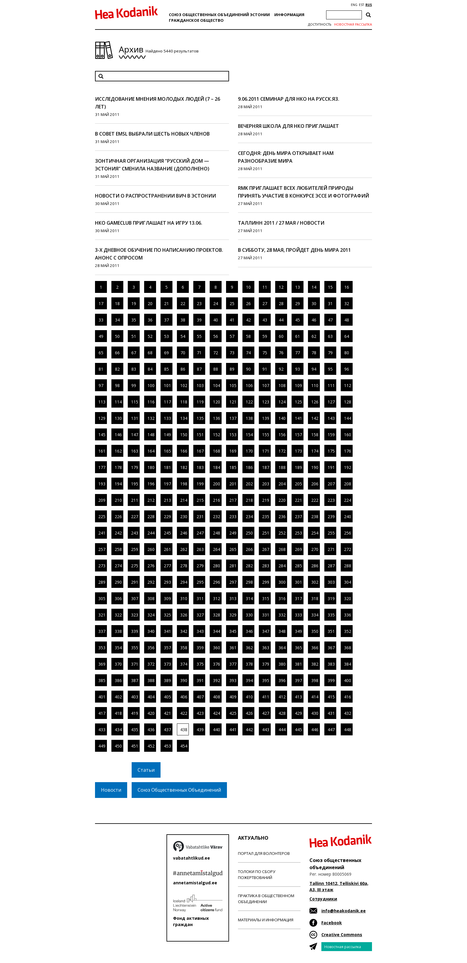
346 (249, 631)
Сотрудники (323, 899)
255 (331, 533)
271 (331, 549)
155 (265, 434)
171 (265, 451)
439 (200, 729)
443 (265, 729)
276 (151, 566)
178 (118, 467)
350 (314, 631)
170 (249, 451)
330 (249, 615)
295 (200, 582)
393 (232, 680)
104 (216, 385)
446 (314, 729)
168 (216, 451)
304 (347, 582)
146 (118, 434)
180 (151, 467)
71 (199, 352)
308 (151, 598)
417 (101, 713)
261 (167, 549)
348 (282, 631)
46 (314, 320)
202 (249, 484)
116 (151, 402)
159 (331, 434)
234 (249, 516)
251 (265, 533)
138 (249, 418)
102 (183, 385)
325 (167, 615)
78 (314, 352)
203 (265, 484)
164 (151, 451)
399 (331, 680)
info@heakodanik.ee (343, 911)
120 (216, 402)
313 (232, 598)
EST (361, 5)
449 (101, 746)
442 (249, 729)
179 (134, 467)
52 (150, 336)
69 (166, 352)
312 (216, 598)
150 (183, 434)
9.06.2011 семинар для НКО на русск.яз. (288, 99)
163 (134, 451)
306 (118, 598)
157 (298, 434)
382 (314, 664)
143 (331, 418)
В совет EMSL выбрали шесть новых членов (152, 134)
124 (282, 402)
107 (265, 385)
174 (314, 451)
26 (248, 303)
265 (232, 549)
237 (298, 516)
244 (151, 533)
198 (183, 484)
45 (297, 320)
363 (265, 647)
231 (200, 516)
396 (282, 680)
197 (167, 484)
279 (200, 566)
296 (216, 582)
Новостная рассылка (353, 24)
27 (264, 303)
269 (298, 549)
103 (200, 385)
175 (331, 451)
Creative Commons (341, 934)
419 (134, 713)
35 (133, 320)
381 (298, 664)
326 (183, 615)
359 (200, 647)
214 (183, 500)
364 (282, 647)
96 (346, 369)
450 (118, 746)
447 (331, 729)
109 (298, 385)
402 (118, 697)
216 (216, 500)
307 (134, 598)
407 (200, 697)
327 (200, 615)
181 (167, 467)
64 (346, 336)
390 (183, 680)
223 (331, 500)
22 (182, 303)
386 (118, 680)
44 (281, 320)
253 (298, 533)
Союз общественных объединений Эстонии (219, 14)
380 (282, 664)
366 (314, 647)
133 (167, 418)
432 (347, 713)
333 (298, 615)
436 (151, 729)
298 (249, 582)
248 (216, 533)
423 (200, 713)
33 (101, 320)
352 (347, 631)
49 (101, 336)
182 (183, 467)
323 (134, 615)
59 (264, 336)
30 (314, 303)
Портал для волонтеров (264, 853)
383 (331, 664)
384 (347, 664)
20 (150, 303)
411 (265, 697)
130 (118, 418)
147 (134, 434)
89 (232, 369)
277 (167, 566)
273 (101, 566)
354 (118, 647)
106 (249, 385)
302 (314, 582)
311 (200, 598)
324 (151, 615)
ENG (354, 5)
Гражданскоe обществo (196, 20)
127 (331, 402)
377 (232, 664)
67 (133, 352)
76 (281, 352)
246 (183, 533)
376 (216, 664)
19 (133, 303)
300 (282, 582)
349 (298, 631)
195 (134, 484)
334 (314, 615)
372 (151, 664)
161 (101, 451)
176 (347, 451)
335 (331, 615)
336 (347, 615)
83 (133, 369)
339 (134, 631)
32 (346, 303)
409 (232, 697)
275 (134, 566)
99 (133, 385)
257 (101, 549)
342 (183, 631)
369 (101, 664)
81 (101, 369)
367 (331, 647)
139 (265, 418)
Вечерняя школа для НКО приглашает (288, 126)
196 (151, 484)
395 (265, 680)
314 (249, 598)
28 (281, 303)
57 (232, 336)
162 (118, 451)
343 (200, 631)
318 (314, 598)
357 (167, 647)
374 (183, 664)
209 (101, 500)
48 (346, 320)
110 (314, 385)
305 (101, 598)
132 (151, 418)
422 (183, 713)
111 (331, 385)
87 (199, 369)
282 (249, 566)
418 (118, 713)
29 (297, 303)
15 (330, 287)
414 (314, 697)
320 (347, 598)
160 (347, 434)
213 (167, 500)
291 (134, 582)
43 (264, 320)
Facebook (331, 922)
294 (183, 582)
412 (282, 697)
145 (101, 434)
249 (232, 533)
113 (101, 402)
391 (200, 680)
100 (151, 385)
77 (297, 352)
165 (167, 451)
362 (249, 647)
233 (232, 516)
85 (166, 369)
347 (265, 631)
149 (167, 434)
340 (151, 631)
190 (314, 467)
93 (297, 369)
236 (282, 516)
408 (216, 697)
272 (347, 549)
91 (264, 369)
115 (134, 402)
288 (347, 566)
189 (298, 467)
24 (215, 303)
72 (215, 352)
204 (282, 484)
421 (167, 713)
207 (331, 484)
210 (118, 500)
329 (232, 615)
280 (216, 566)
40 (215, 320)
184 (216, 467)
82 (117, 369)
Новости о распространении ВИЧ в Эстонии (155, 195)
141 (298, 418)
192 (347, 467)
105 (232, 385)
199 (200, 484)
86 (182, 369)
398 (314, 680)
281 (232, 566)
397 (298, 680)
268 (282, 549)
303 (331, 582)
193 (101, 484)
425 (232, 713)
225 (101, 516)
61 (297, 336)
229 (167, 516)
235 (265, 516)
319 (331, 598)
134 (183, 418)
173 (298, 451)
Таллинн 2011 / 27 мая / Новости (281, 223)
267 (265, 549)
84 (150, 369)
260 (151, 549)
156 (282, 434)
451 (134, 746)
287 (331, 566)
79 (330, 352)
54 (182, 336)
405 (167, 697)
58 (248, 336)
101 (167, 385)
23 (199, 303)
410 (249, 697)
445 (298, 729)
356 (151, 647)
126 (314, 402)
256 (347, 533)
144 (347, 418)
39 (199, 320)
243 (134, 533)
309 (167, 598)
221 (298, 500)
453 (167, 746)
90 (248, 369)
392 (216, 680)
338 (118, 631)
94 (314, 369)
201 (232, 484)
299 (265, 582)
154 (249, 434)
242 (118, 533)
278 (183, 566)
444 (282, 729)
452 (151, 746)
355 (134, 647)
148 (151, 434)
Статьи (146, 770)
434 (118, 729)
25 (232, 303)
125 (298, 402)
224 (347, 500)
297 (232, 582)
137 (232, 418)
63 (330, 336)
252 (282, 533)
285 (298, 566)
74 (248, 352)
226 (118, 516)
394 (249, 680)
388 (151, 680)
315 (265, 598)
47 (330, 320)
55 (199, 336)
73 (232, 352)
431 (331, 713)
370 (118, 664)
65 (101, 352)
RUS (368, 5)
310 (183, 598)
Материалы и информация (265, 919)
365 (298, 647)
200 (216, 484)
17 (101, 303)
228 (151, 516)
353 (101, 647)
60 (281, 336)
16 (346, 287)
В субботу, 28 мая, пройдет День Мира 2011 (294, 250)
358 (183, 647)
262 (183, 549)
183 (200, 467)
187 (265, 467)
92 (281, 369)
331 (265, 615)
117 (167, 402)
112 (347, 385)
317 (298, 598)
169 (232, 451)
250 (249, 533)
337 (101, 631)
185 (232, 467)
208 (347, 484)
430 (314, 713)
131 (134, 418)
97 (101, 385)
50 (117, 336)
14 (314, 287)
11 (264, 287)
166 (183, 451)
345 (232, 631)
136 (216, 418)
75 (264, 352)
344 (216, 631)
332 (282, 615)
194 (118, 484)
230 (183, 516)
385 (101, 680)
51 (133, 336)
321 (101, 615)
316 (282, 598)
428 (282, 713)
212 (151, 500)
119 (200, 402)
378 (249, 664)
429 (298, 713)
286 (314, 566)
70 (182, 352)
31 (330, 303)
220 (282, 500)
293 (167, 582)
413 (298, 697)
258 (118, 549)
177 (101, 467)
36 (150, 320)
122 (249, 402)
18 (117, 303)
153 (232, 434)
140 (282, 418)
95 (330, 369)
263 (200, 549)
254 (314, 533)
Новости (111, 790)
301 (298, 582)
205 (298, 484)
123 (265, 402)
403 (134, 697)
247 (200, 533)
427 (265, 713)
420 (151, 713)
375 (200, 664)
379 (265, 664)
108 (282, 385)
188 (282, 467)
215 (200, 500)
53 (166, 336)
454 (183, 746)
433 (101, 729)
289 (101, 582)
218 (249, 500)
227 (134, 516)
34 (117, 320)
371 (134, 664)
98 (117, 385)
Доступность (319, 24)
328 (216, 615)
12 (281, 287)
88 (215, 369)
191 (331, 467)
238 (314, 516)
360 (216, 647)
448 (347, 729)
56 (215, 336)
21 (166, 303)
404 (151, 697)
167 (200, 451)
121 (232, 402)
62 (314, 336)
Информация (289, 14)
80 (346, 352)
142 (314, 418)
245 (167, 533)
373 (167, 664)
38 (182, 320)
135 (200, 418)
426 (249, 713)
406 (183, 697)
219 (265, 500)
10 (248, 287)
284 (282, 566)
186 (249, 467)
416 (347, 697)
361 (232, 647)
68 (150, 352)
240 (347, 516)
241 (101, 533)
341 (167, 631)
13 (297, 287)
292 (151, 582)
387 (134, 680)
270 (314, 549)
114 (118, 402)
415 (331, 697)
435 (134, 729)
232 (216, 516)
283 (265, 566)
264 (216, 549)
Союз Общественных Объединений (179, 790)
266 (249, 549)
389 (167, 680)
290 (118, 582)
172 (282, 451)
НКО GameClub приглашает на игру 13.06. (148, 223)
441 (232, 729)
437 (167, 729)
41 (232, 320)
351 (331, 631)
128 (347, 402)
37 (166, 320)
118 (183, 402)
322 (118, 615)
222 (314, 500)
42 (248, 320)
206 (314, 484)
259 (134, 549)
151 (200, 434)
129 (101, 418)
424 (216, 713)
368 (347, 647)
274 (118, 566)
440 (216, 729)
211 (134, 500)
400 (347, 680)
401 (101, 697)
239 (331, 516)
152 (216, 434)
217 (232, 500)
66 (117, 352)
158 (314, 434)
